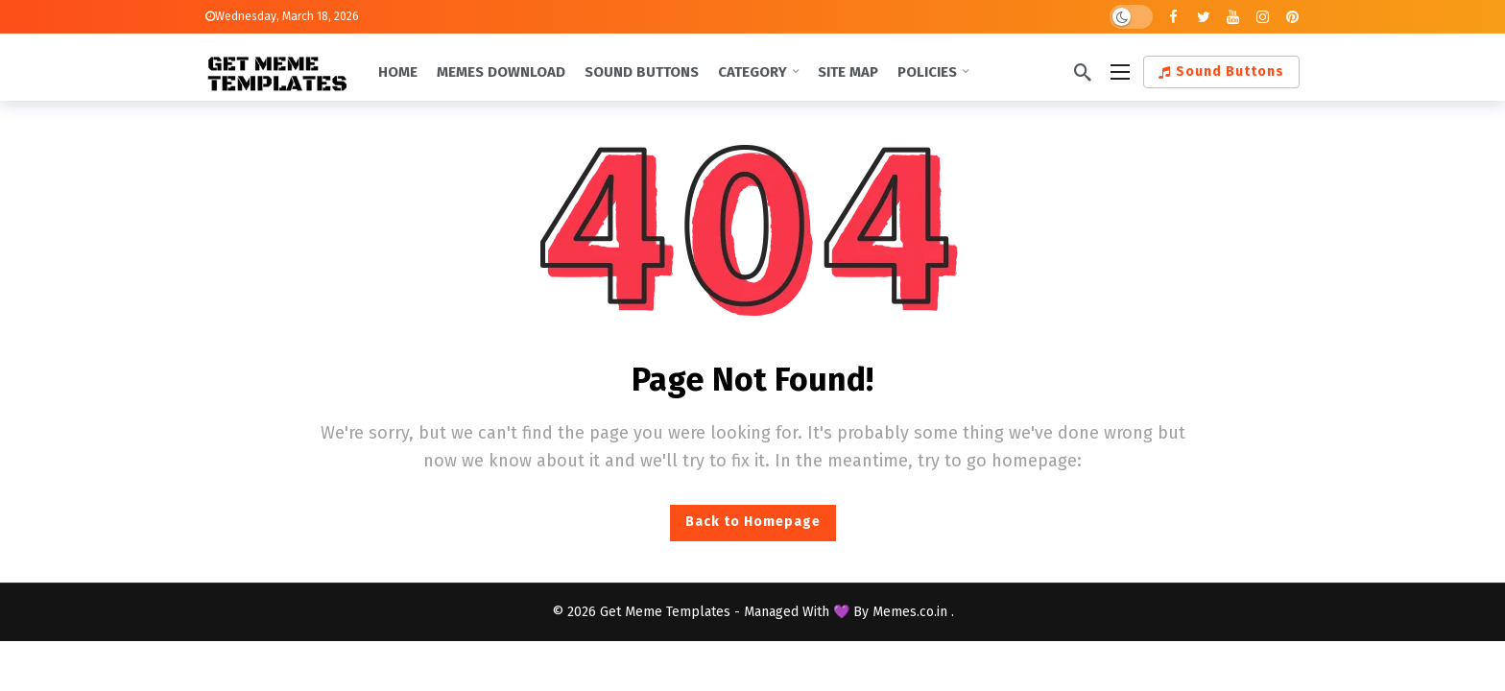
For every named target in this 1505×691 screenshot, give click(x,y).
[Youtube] (1233, 17)
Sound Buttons (1221, 71)
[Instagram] (1263, 17)
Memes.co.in (911, 612)
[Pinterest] (1292, 17)
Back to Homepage (753, 521)
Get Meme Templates (665, 612)
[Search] (1082, 72)
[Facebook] (1173, 17)
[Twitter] (1203, 17)
